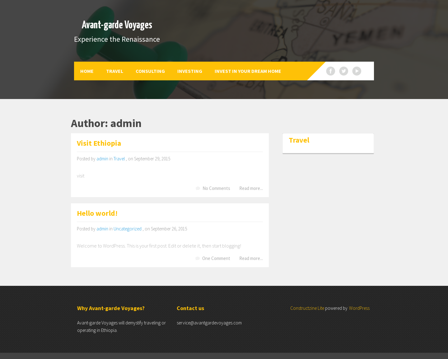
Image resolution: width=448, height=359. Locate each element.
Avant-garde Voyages (117, 25)
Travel (114, 71)
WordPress (359, 308)
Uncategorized (128, 229)
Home (87, 71)
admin (102, 159)
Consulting (150, 71)
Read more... (251, 188)
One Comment (216, 258)
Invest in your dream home (248, 71)
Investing (189, 71)
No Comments (216, 188)
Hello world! (97, 214)
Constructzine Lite (307, 308)
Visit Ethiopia (99, 143)
